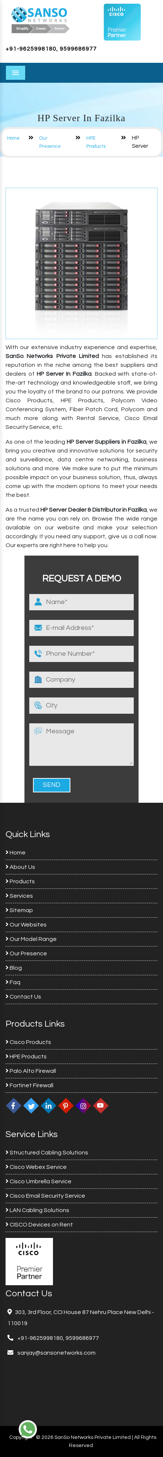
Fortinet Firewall (29, 1085)
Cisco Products (28, 1042)
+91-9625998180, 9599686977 (51, 49)
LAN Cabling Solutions (37, 1210)
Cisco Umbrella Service (38, 1181)
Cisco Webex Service (36, 1167)
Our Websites (26, 925)
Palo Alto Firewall (31, 1071)
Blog (14, 968)
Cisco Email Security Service (45, 1196)
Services (19, 896)
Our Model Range (31, 939)
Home (13, 138)
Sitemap (19, 910)
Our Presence (26, 953)
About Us (20, 867)
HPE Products (26, 1057)
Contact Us (23, 997)
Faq (13, 982)
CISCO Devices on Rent (39, 1225)
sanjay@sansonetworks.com (56, 1353)
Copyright (21, 1437)
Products (20, 881)
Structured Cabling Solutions (47, 1153)
